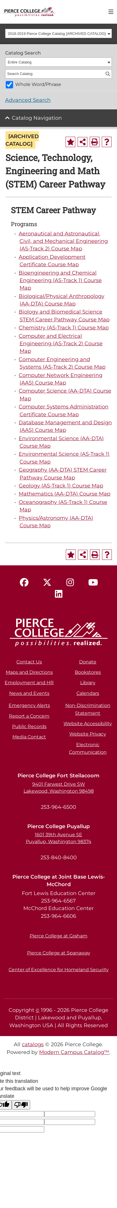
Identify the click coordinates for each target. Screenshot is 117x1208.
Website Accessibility (88, 723)
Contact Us (29, 662)
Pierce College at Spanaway (58, 953)
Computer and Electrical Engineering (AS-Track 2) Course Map (61, 343)
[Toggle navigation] (111, 12)
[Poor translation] (21, 1105)
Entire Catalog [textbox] (19, 62)
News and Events (29, 693)
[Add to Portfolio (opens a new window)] (70, 142)
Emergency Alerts (29, 705)
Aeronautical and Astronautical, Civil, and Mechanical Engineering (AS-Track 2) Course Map (63, 241)
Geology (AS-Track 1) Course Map (61, 486)
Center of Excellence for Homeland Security (59, 969)
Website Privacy (87, 734)
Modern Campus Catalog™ (74, 1052)
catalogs (33, 1044)
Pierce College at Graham (58, 936)
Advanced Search (28, 100)
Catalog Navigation (37, 118)
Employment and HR (29, 682)
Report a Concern (29, 716)
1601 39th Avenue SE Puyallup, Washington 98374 (58, 838)
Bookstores (88, 672)
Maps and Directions (29, 672)
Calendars (87, 693)
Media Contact (29, 737)
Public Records (29, 726)
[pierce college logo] (29, 11)
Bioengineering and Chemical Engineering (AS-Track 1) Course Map (60, 280)
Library (87, 682)
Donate (87, 662)
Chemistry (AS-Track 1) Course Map (64, 327)
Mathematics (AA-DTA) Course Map (64, 494)
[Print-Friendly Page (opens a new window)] (94, 142)
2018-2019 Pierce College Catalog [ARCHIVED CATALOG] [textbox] (57, 33)
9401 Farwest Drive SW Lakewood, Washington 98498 (59, 787)
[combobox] (58, 33)
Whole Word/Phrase (38, 84)
